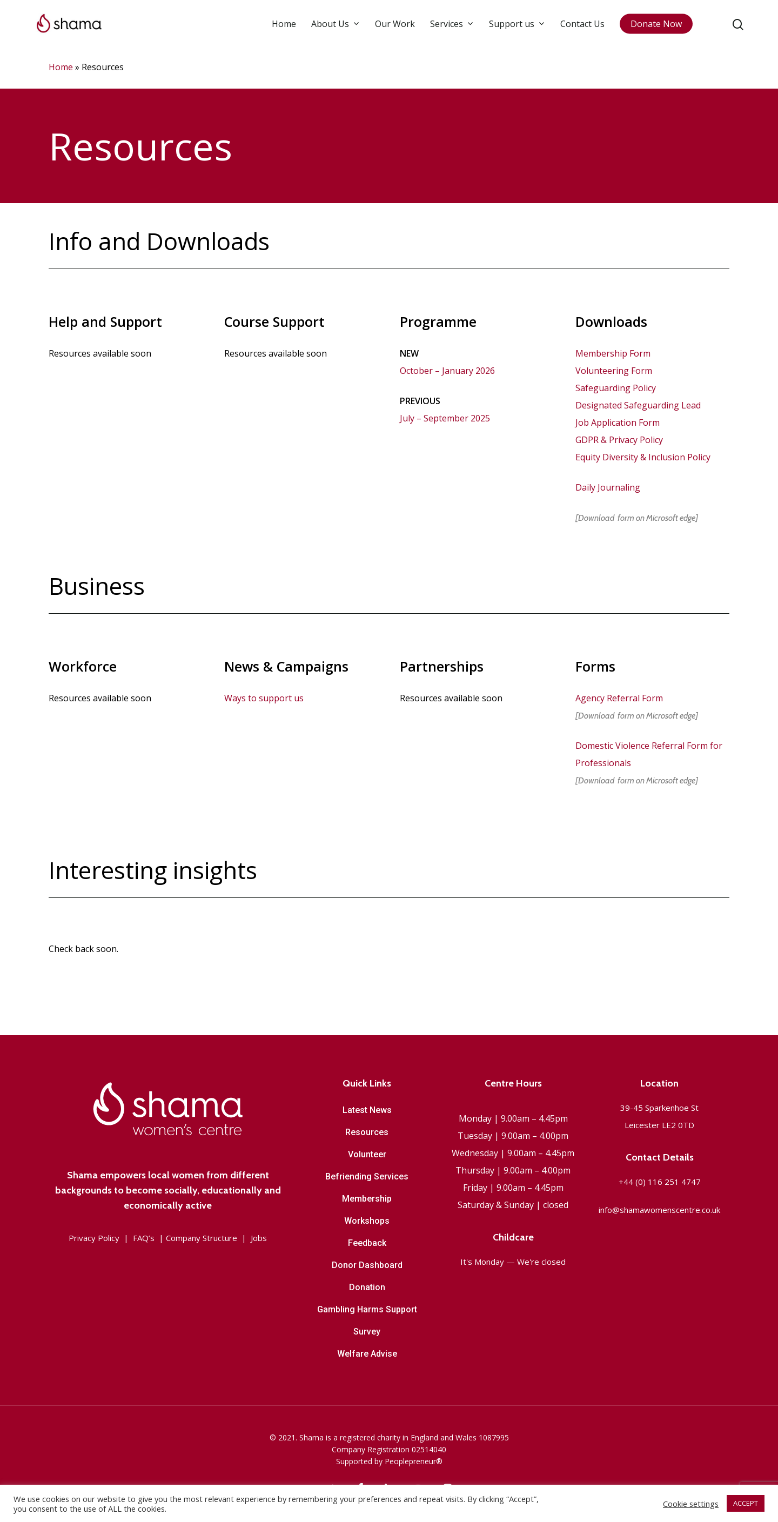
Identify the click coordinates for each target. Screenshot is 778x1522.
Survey (366, 1331)
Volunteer (367, 1154)
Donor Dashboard (367, 1265)
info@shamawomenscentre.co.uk (659, 1209)
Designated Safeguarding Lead (638, 405)
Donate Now (656, 29)
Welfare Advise (367, 1354)
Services (451, 29)
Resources (366, 1132)
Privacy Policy (94, 1237)
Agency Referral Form (619, 698)
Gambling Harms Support (367, 1309)
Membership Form (612, 353)
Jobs (259, 1237)
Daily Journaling (607, 487)
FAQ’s (144, 1237)
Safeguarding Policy (615, 388)
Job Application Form (617, 422)
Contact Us (582, 29)
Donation (367, 1287)
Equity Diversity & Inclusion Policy (642, 457)
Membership (367, 1199)
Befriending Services (366, 1176)
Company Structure (201, 1237)
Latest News (367, 1110)
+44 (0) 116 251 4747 (660, 1181)
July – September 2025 (445, 418)
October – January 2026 (447, 371)
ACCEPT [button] (745, 1503)
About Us (335, 29)
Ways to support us (264, 698)
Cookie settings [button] (691, 1503)
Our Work (395, 29)
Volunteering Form (613, 371)
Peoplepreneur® (413, 1461)
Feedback (367, 1243)
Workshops (367, 1221)
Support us (516, 29)
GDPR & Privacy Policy (619, 440)
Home (284, 29)
